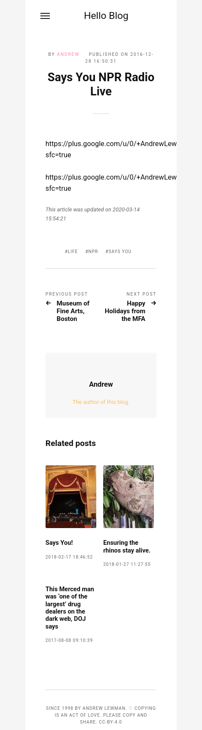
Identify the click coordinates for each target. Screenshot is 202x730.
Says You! (59, 543)
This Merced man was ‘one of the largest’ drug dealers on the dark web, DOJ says (70, 608)
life (73, 251)
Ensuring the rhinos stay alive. (126, 546)
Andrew (68, 54)
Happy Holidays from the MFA (125, 311)
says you (120, 251)
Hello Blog (106, 15)
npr (93, 251)
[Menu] (45, 15)
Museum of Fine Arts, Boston (73, 311)
